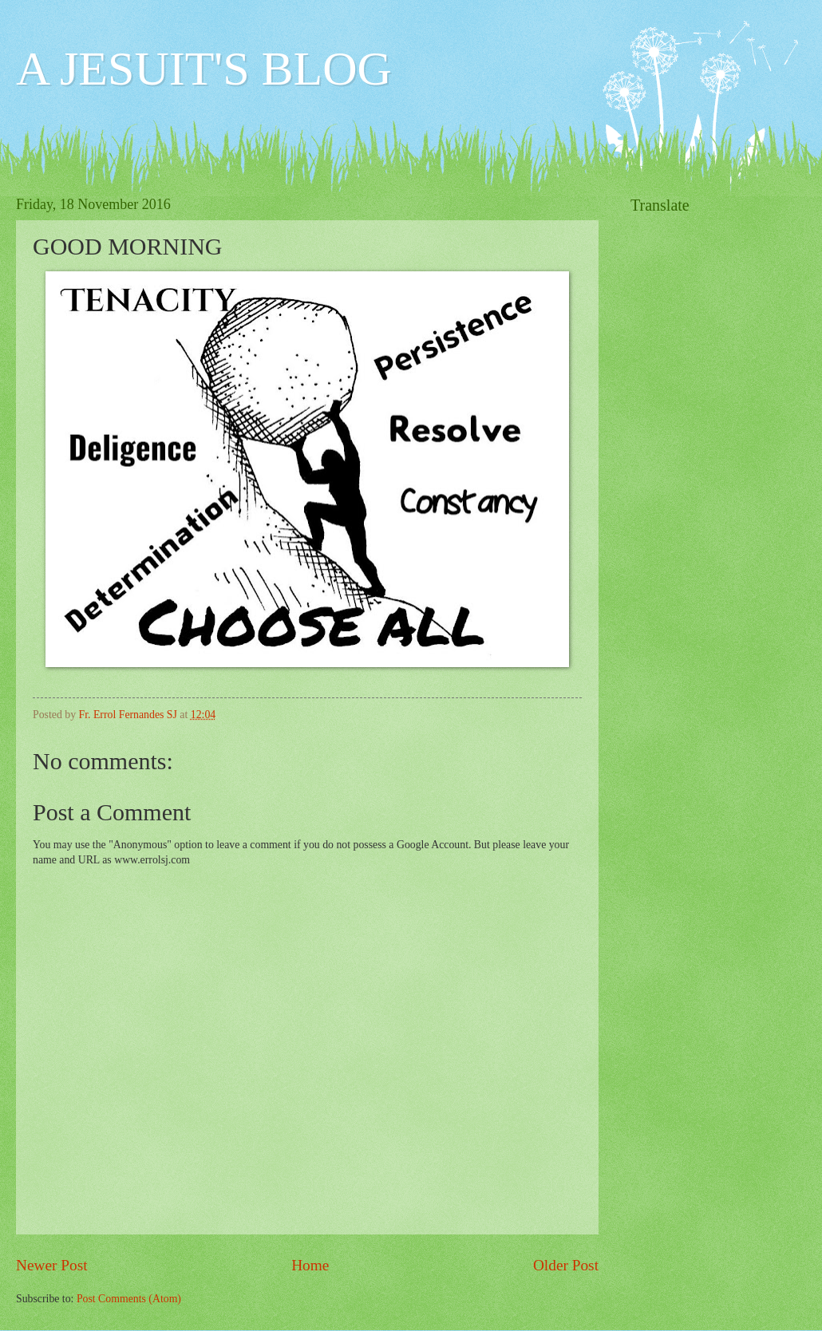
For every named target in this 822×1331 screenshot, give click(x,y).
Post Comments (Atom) (129, 1299)
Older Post (566, 1265)
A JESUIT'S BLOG (204, 68)
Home (310, 1265)
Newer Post (52, 1265)
